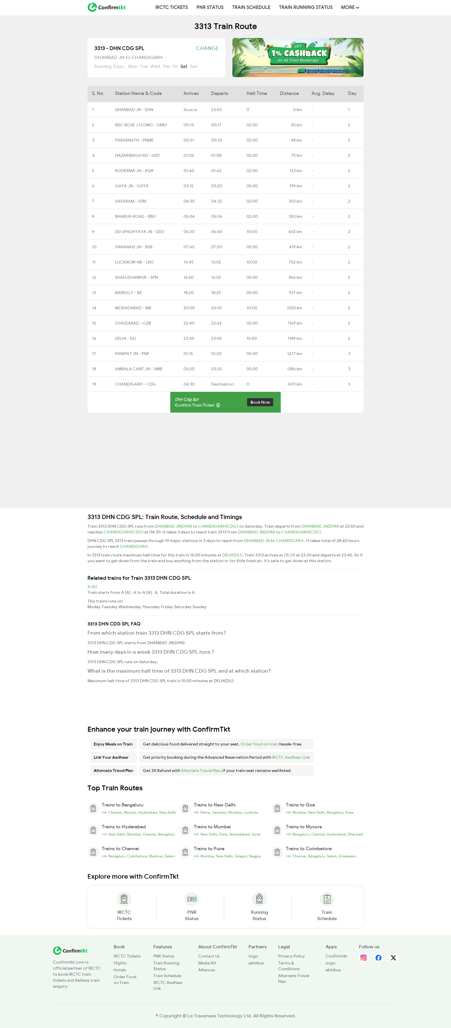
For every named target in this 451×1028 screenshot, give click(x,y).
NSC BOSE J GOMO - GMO (141, 125)
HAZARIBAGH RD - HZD (137, 155)
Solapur (241, 856)
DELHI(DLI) (232, 555)
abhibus (256, 963)
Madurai (156, 856)
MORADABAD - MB (133, 308)
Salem (170, 856)
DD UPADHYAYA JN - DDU (139, 231)
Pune (349, 812)
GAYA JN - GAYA (131, 186)
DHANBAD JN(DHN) (174, 526)
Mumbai (235, 812)
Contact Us (209, 956)
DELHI (290, 555)
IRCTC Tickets (171, 7)
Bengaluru (335, 812)
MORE (350, 7)
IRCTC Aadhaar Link (291, 757)
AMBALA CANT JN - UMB (138, 369)
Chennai (115, 812)
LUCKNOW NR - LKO (134, 262)
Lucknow (251, 812)
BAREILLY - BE (128, 292)
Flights (120, 963)
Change (207, 48)
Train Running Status (305, 7)
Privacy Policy (291, 956)
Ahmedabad (239, 834)
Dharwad (355, 834)
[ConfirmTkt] (70, 950)
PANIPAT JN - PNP (132, 353)
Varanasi (219, 812)
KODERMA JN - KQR (134, 170)
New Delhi (167, 812)
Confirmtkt (336, 956)
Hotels (120, 970)
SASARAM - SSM (130, 201)
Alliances (206, 970)
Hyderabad (147, 812)
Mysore (130, 812)
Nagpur (255, 856)
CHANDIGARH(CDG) (218, 526)
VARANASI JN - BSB (133, 247)
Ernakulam (347, 856)
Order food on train (259, 744)
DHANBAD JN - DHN (134, 109)
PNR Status (209, 7)
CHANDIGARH (290, 540)
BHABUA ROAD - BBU (135, 216)
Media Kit (207, 963)
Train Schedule (251, 7)
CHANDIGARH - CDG (135, 384)
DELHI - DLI (125, 338)
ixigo (253, 956)
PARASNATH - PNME (134, 140)
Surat (256, 834)
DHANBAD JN (257, 540)
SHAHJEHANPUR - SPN (136, 277)
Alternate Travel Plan (200, 770)
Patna (205, 812)
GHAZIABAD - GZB (133, 323)
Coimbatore (137, 856)
